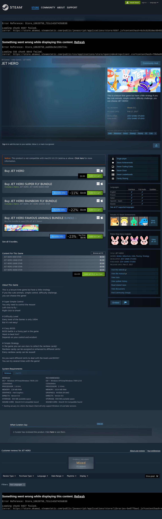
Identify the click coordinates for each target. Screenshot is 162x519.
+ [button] (155, 137)
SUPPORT (72, 7)
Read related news (118, 288)
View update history (119, 285)
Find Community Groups (121, 296)
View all (100, 427)
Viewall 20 (153, 244)
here (52, 435)
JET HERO (24, 190)
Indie (110, 137)
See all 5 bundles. (10, 245)
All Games (6, 63)
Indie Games (16, 63)
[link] (78, 196)
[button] (95, 179)
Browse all (98, 257)
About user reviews (137, 454)
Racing (140, 137)
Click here (79, 161)
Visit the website (119, 273)
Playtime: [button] (66, 492)
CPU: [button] (125, 492)
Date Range (56, 483)
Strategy (133, 137)
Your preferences (153, 454)
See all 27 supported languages (122, 211)
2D (146, 137)
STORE (35, 7)
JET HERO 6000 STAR (39, 190)
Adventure (117, 137)
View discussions (118, 292)
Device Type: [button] (147, 492)
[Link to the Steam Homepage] (14, 9)
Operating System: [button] (110, 492)
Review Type (8, 483)
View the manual (119, 277)
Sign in (4, 148)
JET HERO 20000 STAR (40, 207)
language (153, 3)
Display (83, 483)
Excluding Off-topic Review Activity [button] (44, 492)
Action (125, 137)
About (61, 7)
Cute (151, 137)
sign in (144, 3)
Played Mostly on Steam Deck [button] (86, 492)
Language (41, 483)
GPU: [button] (134, 492)
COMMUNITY (48, 7)
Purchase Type (25, 483)
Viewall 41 (153, 225)
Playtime (70, 483)
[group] (81, 492)
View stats (115, 281)
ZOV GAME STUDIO (135, 119)
